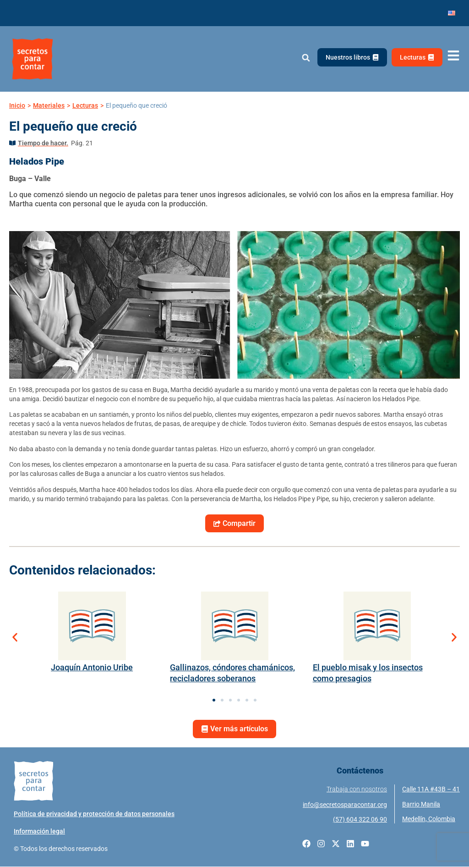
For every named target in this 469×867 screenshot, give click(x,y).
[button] (306, 58)
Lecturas (85, 105)
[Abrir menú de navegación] (453, 55)
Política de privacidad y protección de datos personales (94, 814)
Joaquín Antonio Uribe (92, 668)
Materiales (49, 105)
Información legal (39, 831)
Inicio (17, 105)
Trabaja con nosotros (357, 789)
